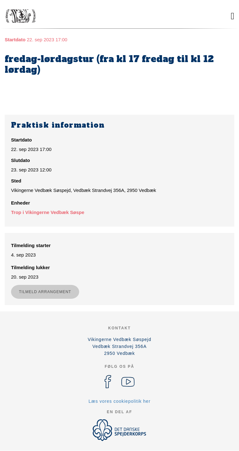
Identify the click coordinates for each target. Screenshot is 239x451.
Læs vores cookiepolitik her (120, 401)
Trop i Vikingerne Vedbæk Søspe (47, 212)
